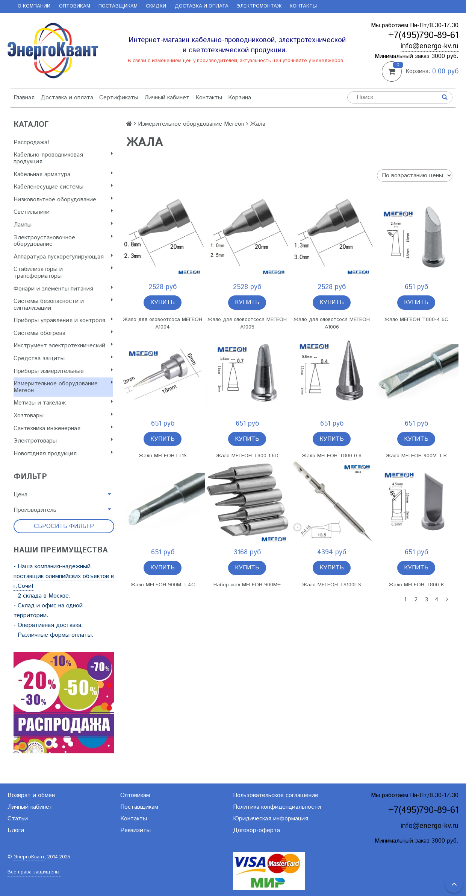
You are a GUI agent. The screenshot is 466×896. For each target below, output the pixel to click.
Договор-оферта (256, 830)
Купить (162, 302)
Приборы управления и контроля (63, 320)
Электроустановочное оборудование (63, 241)
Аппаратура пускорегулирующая (63, 257)
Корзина (239, 97)
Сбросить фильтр (64, 526)
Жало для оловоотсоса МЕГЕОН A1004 (162, 323)
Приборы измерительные (63, 371)
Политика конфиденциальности (277, 807)
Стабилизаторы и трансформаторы (63, 272)
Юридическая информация (270, 818)
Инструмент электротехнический (63, 345)
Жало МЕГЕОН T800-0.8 (332, 455)
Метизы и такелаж (63, 403)
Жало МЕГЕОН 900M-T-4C (162, 585)
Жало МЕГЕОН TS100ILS (331, 585)
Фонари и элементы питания (63, 288)
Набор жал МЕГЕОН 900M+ (247, 585)
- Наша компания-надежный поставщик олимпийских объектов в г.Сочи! (64, 576)
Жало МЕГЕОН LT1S (163, 455)
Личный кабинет (166, 97)
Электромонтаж (259, 6)
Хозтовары (63, 415)
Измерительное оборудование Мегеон (63, 387)
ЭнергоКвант (29, 857)
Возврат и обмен (31, 795)
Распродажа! (31, 142)
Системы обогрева (63, 333)
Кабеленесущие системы (63, 187)
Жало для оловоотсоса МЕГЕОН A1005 (247, 323)
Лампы (63, 225)
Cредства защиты (63, 358)
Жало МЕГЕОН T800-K (416, 585)
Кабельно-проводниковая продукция (63, 158)
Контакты (303, 6)
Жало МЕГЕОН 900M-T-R (416, 455)
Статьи (18, 818)
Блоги (16, 830)
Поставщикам (118, 6)
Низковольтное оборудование (63, 199)
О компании (34, 6)
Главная (24, 97)
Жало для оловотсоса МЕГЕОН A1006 (332, 323)
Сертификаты (118, 97)
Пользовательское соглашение (275, 795)
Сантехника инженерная (63, 428)
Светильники (63, 212)
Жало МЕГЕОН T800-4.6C (416, 319)
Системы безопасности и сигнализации (63, 304)
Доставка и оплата (201, 6)
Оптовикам (74, 6)
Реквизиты (135, 830)
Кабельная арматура (63, 174)
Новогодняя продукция (63, 453)
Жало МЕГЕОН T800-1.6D (247, 455)
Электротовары (63, 441)
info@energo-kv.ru (429, 46)
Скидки (156, 6)
